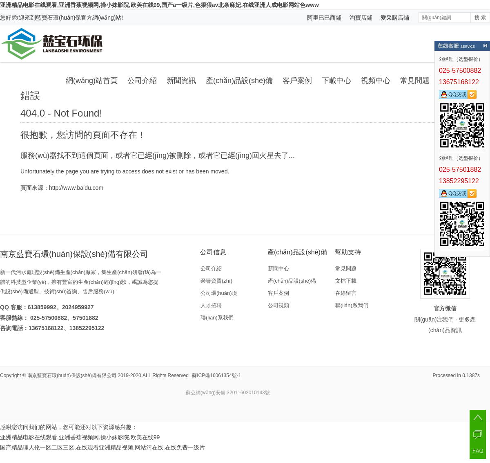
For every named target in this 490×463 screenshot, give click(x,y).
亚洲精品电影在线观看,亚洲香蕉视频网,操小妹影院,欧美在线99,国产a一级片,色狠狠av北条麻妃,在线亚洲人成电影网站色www (159, 5)
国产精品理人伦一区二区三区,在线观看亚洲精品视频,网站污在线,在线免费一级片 (102, 447)
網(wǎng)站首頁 (92, 80)
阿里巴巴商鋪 (324, 17)
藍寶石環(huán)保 (58, 17)
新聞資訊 (181, 80)
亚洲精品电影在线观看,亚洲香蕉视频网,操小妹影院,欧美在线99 (80, 437)
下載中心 (336, 80)
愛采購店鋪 (395, 17)
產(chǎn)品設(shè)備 (239, 80)
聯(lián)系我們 (217, 318)
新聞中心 (278, 268)
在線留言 (345, 293)
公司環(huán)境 (218, 293)
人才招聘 (211, 305)
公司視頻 (278, 305)
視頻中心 (375, 80)
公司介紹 (142, 80)
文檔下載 (345, 281)
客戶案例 (297, 80)
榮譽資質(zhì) (216, 281)
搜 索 (480, 17)
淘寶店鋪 (361, 17)
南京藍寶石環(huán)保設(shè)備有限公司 (71, 375)
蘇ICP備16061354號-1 (216, 375)
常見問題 (415, 80)
